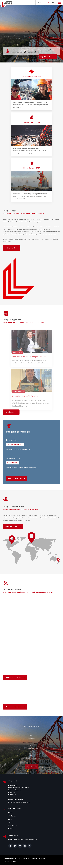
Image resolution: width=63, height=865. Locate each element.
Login (50, 2)
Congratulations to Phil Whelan (25, 401)
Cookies (42, 859)
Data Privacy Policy (9, 861)
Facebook (10, 846)
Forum (10, 819)
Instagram (25, 846)
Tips (9, 822)
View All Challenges (16, 478)
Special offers (13, 825)
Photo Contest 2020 (31, 168)
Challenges (12, 816)
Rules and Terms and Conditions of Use (16, 859)
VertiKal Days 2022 (13, 458)
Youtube (20, 846)
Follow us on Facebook (15, 678)
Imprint (34, 859)
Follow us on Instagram (15, 707)
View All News (11, 412)
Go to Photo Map (13, 527)
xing (30, 846)
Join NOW (31, 772)
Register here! (47, 57)
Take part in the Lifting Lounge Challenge (29, 362)
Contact (11, 829)
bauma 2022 (11, 440)
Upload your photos (31, 122)
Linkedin (15, 846)
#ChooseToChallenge (31, 76)
